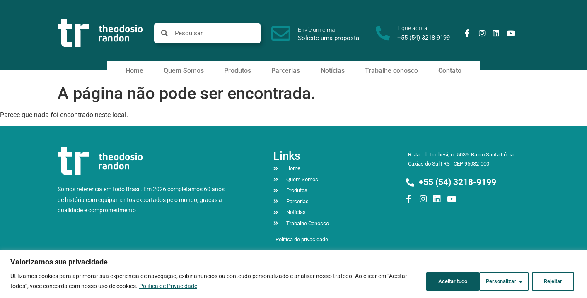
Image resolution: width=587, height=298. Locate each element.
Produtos (237, 70)
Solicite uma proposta (328, 38)
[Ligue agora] (383, 33)
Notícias (333, 70)
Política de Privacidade (168, 286)
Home (134, 70)
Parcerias (285, 70)
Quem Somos (184, 70)
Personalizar (439, 281)
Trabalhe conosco (391, 70)
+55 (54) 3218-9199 (423, 37)
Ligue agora (412, 28)
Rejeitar (494, 281)
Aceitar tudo (548, 281)
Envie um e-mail (318, 29)
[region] (293, 274)
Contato (449, 70)
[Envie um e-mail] (280, 33)
